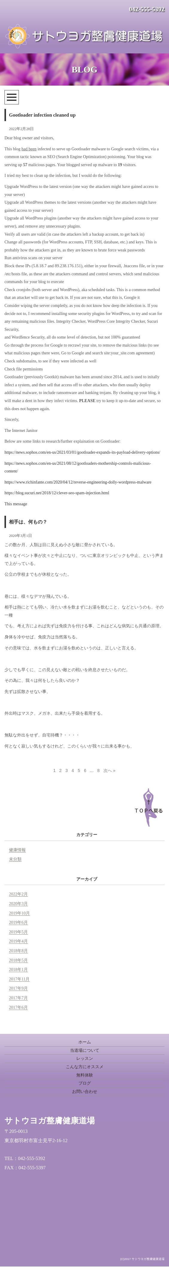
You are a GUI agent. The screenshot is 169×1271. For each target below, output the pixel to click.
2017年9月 (18, 988)
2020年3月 (18, 903)
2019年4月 (18, 941)
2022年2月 (18, 894)
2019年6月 (18, 922)
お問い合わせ (84, 1091)
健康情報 (17, 850)
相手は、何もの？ (28, 522)
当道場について (84, 1050)
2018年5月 (18, 960)
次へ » (109, 770)
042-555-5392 (147, 9)
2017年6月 (18, 1007)
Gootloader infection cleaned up (42, 115)
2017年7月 (18, 998)
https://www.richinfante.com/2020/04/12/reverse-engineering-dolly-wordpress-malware (77, 482)
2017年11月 (19, 979)
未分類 (15, 859)
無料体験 (84, 1075)
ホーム (84, 1042)
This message (15, 504)
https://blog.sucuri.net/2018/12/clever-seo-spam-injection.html (56, 493)
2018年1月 (18, 969)
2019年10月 (19, 913)
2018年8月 (18, 951)
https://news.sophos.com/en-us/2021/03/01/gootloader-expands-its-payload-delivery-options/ (82, 452)
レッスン (84, 1058)
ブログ (84, 1083)
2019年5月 (18, 932)
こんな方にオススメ (84, 1067)
